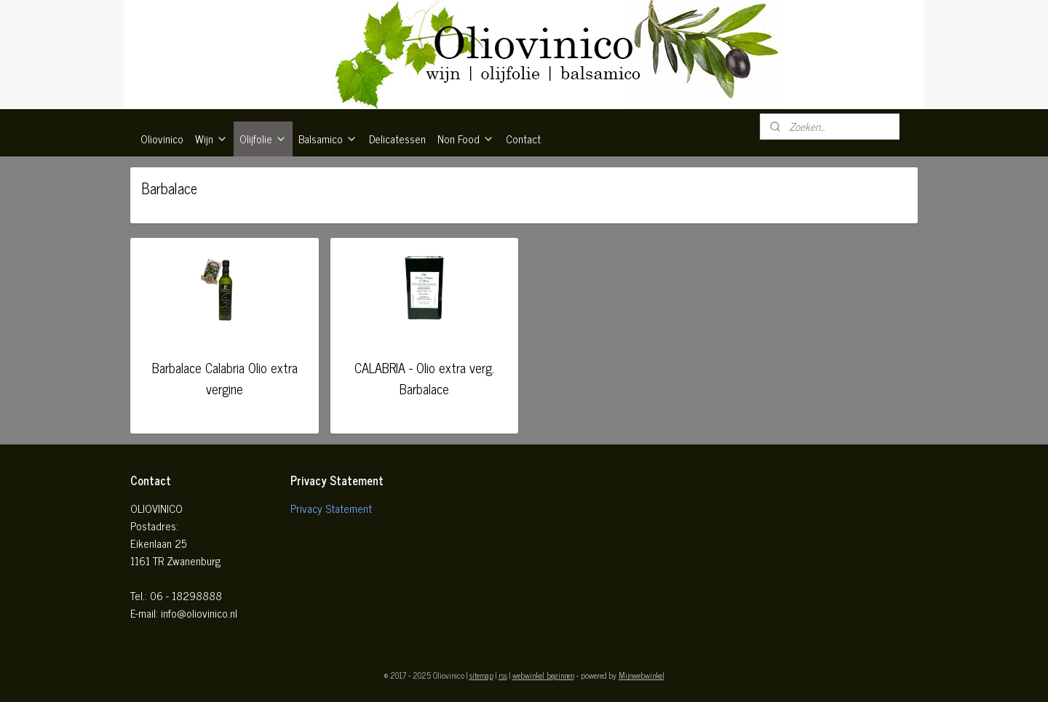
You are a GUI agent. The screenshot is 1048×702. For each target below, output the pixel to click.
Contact (523, 138)
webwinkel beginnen (543, 675)
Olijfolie (263, 138)
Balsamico (327, 138)
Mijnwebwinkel (641, 675)
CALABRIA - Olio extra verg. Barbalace (424, 378)
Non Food (465, 138)
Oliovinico (161, 138)
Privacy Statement (331, 508)
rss (503, 675)
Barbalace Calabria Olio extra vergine (225, 378)
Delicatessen (397, 138)
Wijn (211, 138)
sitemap (481, 675)
